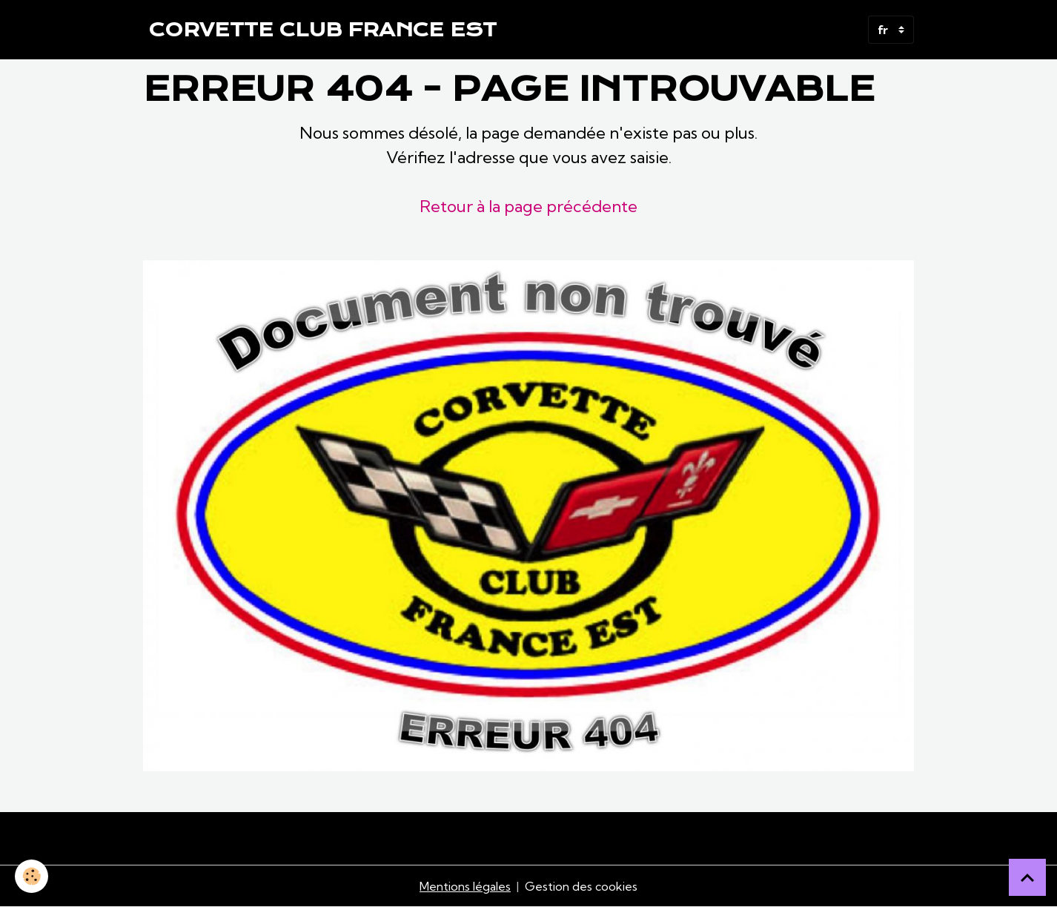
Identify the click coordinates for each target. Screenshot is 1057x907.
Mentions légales (465, 886)
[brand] (323, 29)
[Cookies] (31, 876)
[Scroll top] (1027, 877)
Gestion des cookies (581, 886)
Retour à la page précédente (528, 206)
